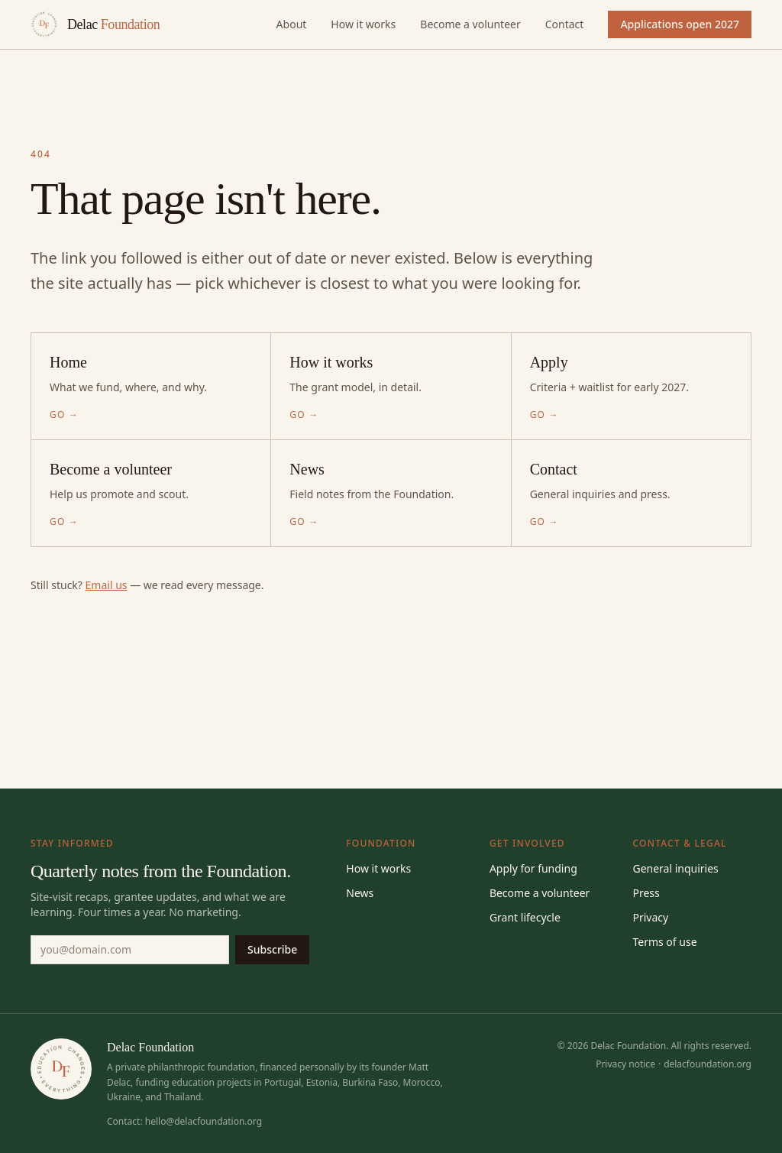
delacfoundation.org (707, 1063)
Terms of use (664, 941)
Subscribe (272, 949)
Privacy (650, 917)
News (359, 893)
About (291, 24)
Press (645, 893)
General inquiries (675, 868)
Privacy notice (625, 1063)
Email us (107, 585)
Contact (564, 24)
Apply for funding (533, 868)
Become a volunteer (470, 24)
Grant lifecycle (525, 917)
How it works (363, 24)
